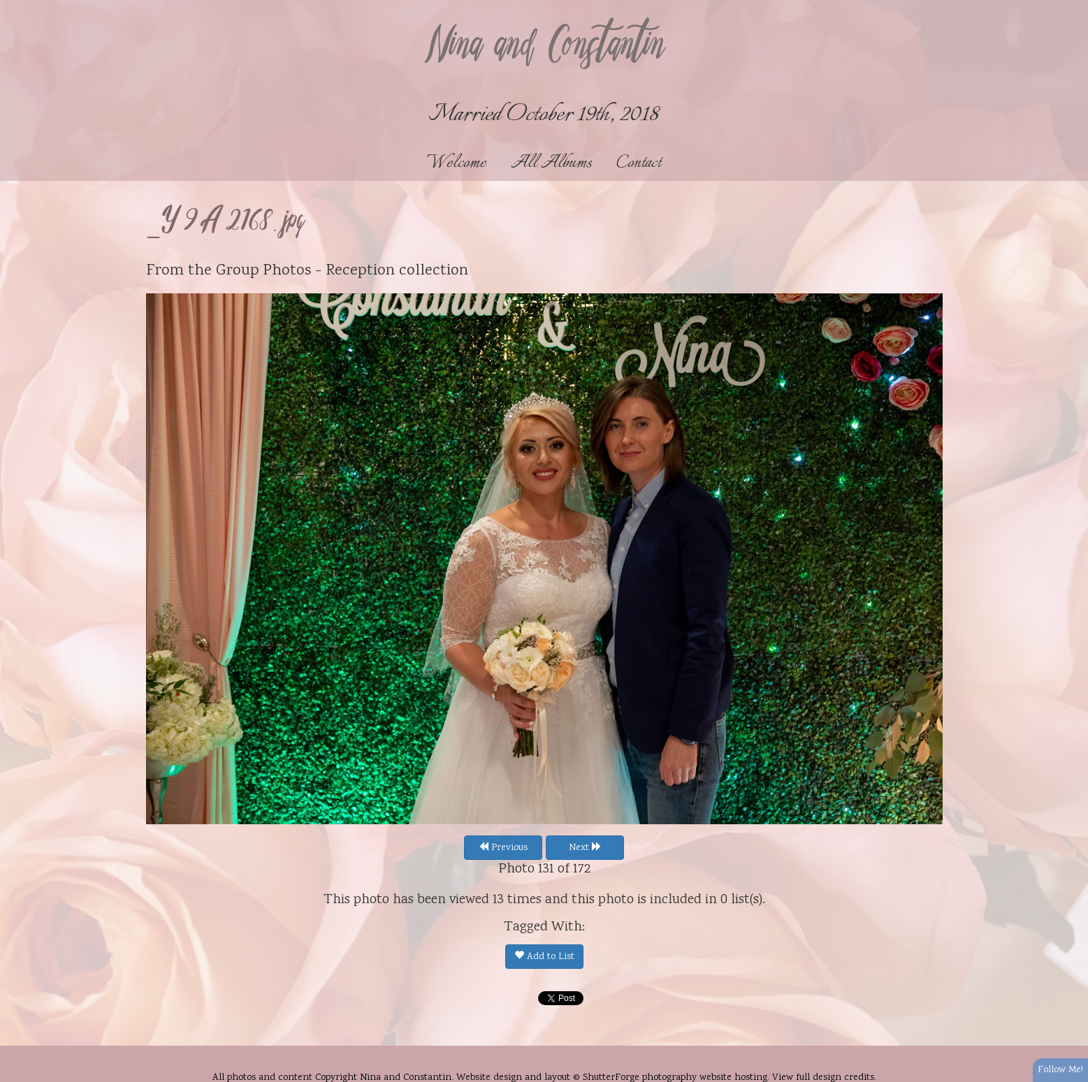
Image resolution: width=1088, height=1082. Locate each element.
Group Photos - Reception (305, 271)
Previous (503, 848)
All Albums (551, 163)
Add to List (544, 957)
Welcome (456, 163)
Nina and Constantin (544, 46)
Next (585, 848)
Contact (638, 163)
